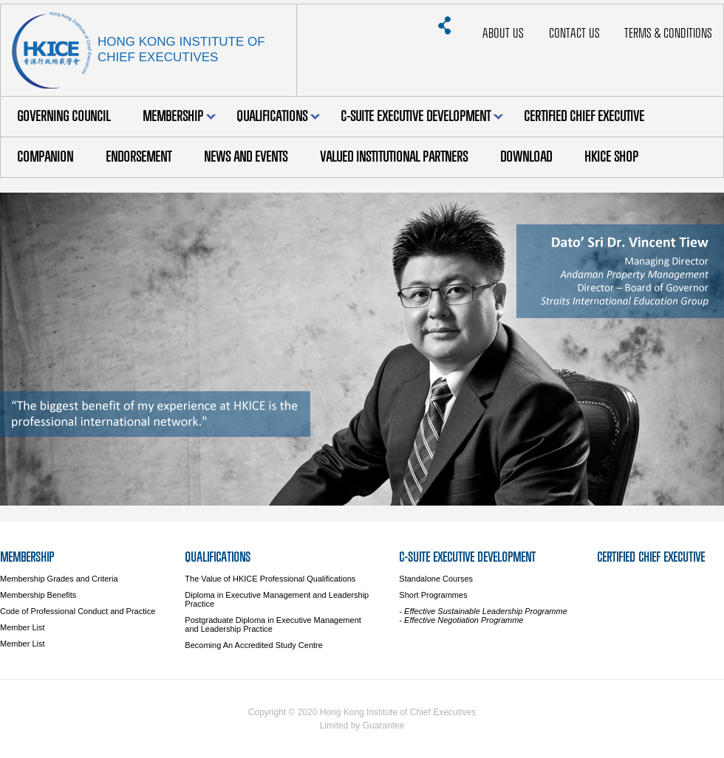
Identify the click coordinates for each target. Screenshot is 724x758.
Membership (179, 116)
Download (526, 157)
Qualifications (278, 116)
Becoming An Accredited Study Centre (254, 645)
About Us (503, 33)
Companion (45, 157)
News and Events (245, 157)
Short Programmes (433, 594)
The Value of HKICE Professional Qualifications (270, 578)
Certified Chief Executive (584, 116)
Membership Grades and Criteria (59, 578)
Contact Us (574, 33)
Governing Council (63, 116)
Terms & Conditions (668, 33)
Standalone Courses (436, 578)
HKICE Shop (611, 157)
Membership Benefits (38, 594)
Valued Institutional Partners (394, 157)
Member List (22, 627)
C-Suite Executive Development (422, 116)
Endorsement (138, 157)
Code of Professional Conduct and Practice (77, 611)
